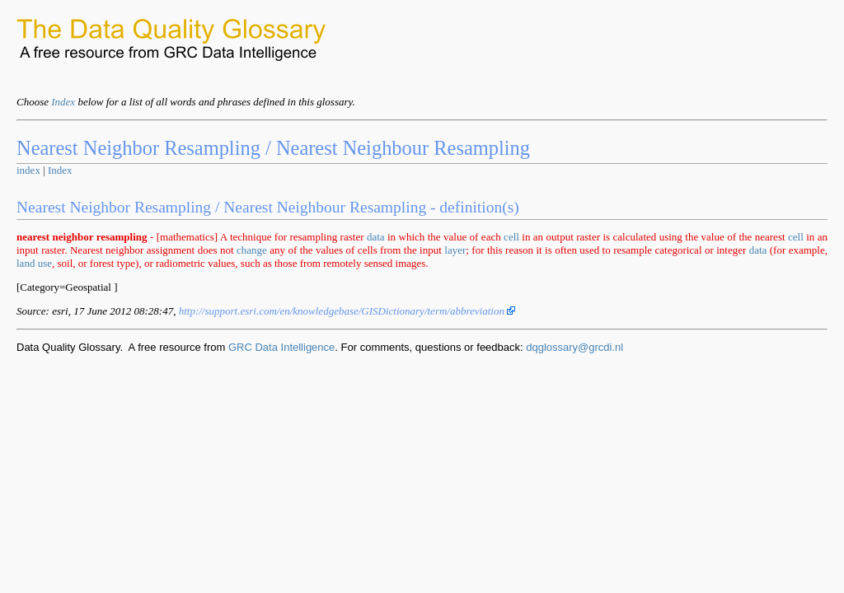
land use (34, 263)
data (376, 237)
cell (511, 237)
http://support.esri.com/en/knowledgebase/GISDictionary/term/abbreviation (347, 311)
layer (455, 250)
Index (63, 102)
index (28, 170)
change (252, 250)
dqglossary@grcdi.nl (574, 347)
